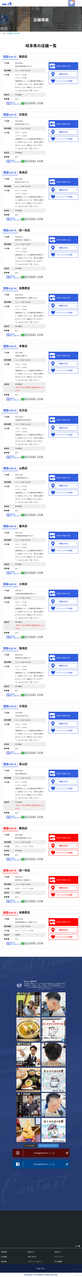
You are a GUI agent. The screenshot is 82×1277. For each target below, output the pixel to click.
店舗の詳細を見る (63, 66)
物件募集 (4, 1261)
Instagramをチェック (41, 1153)
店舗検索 (4, 1252)
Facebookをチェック (41, 1164)
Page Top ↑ (41, 1268)
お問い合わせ (32, 1257)
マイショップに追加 (64, 81)
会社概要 (4, 1257)
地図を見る (63, 74)
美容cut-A (57, 1252)
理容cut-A (31, 1252)
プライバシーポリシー (35, 1261)
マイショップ (58, 1257)
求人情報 (58, 1261)
